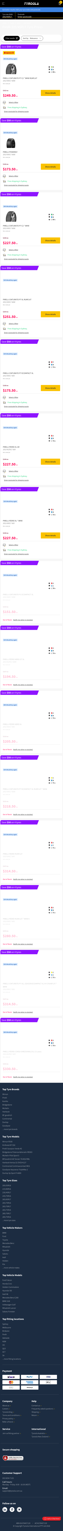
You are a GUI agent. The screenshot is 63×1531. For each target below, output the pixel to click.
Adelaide (5, 1338)
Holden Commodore (10, 1287)
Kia (3, 1264)
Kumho (5, 1101)
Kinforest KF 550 (8, 1145)
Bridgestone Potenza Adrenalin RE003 (17, 1152)
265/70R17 (6, 1206)
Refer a (8, 1422)
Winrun (5, 1094)
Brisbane (5, 1331)
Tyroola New (41, 1436)
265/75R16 (6, 1210)
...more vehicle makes (10, 1267)
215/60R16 (6, 1189)
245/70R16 (6, 1196)
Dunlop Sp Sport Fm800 (11, 1173)
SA (3, 1355)
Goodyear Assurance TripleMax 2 (15, 1169)
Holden (5, 1261)
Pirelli (4, 1097)
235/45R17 (6, 1192)
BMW (4, 1233)
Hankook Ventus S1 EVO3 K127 (14, 1162)
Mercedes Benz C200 (10, 1297)
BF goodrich (7, 1115)
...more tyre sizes (8, 1220)
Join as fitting (11, 1433)
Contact (37, 1405)
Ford (4, 1236)
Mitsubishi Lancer (9, 1308)
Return (34, 1415)
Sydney (5, 1324)
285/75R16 (6, 1217)
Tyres (12, 23)
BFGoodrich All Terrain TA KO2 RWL (16, 1159)
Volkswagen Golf (8, 1304)
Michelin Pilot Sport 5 (10, 1155)
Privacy (8, 1418)
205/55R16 (6, 1185)
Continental (7, 1118)
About (6, 1405)
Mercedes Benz (8, 1243)
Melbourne (6, 1327)
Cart (61, 2)
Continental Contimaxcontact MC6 (16, 1166)
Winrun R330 (7, 1141)
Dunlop (5, 1122)
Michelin (5, 1108)
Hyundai (5, 1250)
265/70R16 (6, 1203)
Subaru (5, 1253)
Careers (5, 1408)
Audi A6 (5, 1294)
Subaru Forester (8, 1311)
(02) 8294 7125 (8, 1478)
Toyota (5, 1240)
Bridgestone (7, 1104)
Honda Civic (7, 1283)
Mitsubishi (6, 1246)
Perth (4, 1334)
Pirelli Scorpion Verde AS (12, 1148)
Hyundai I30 (7, 1290)
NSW (4, 1341)
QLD (4, 1348)
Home (4, 23)
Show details (50, 93)
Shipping (35, 1412)
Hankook (6, 1111)
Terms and (11, 1415)
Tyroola (8, 1412)
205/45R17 (27, 23)
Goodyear (6, 1125)
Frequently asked (43, 1408)
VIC (3, 1345)
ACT (3, 1352)
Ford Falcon (7, 1280)
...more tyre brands (9, 1129)
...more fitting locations (11, 1359)
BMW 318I (6, 1301)
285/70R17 (6, 1213)
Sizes (18, 23)
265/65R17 (6, 1199)
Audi (4, 1257)
